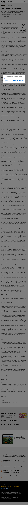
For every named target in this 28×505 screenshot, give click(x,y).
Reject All (16, 80)
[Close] (24, 75)
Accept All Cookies (21, 80)
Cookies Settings (6, 80)
